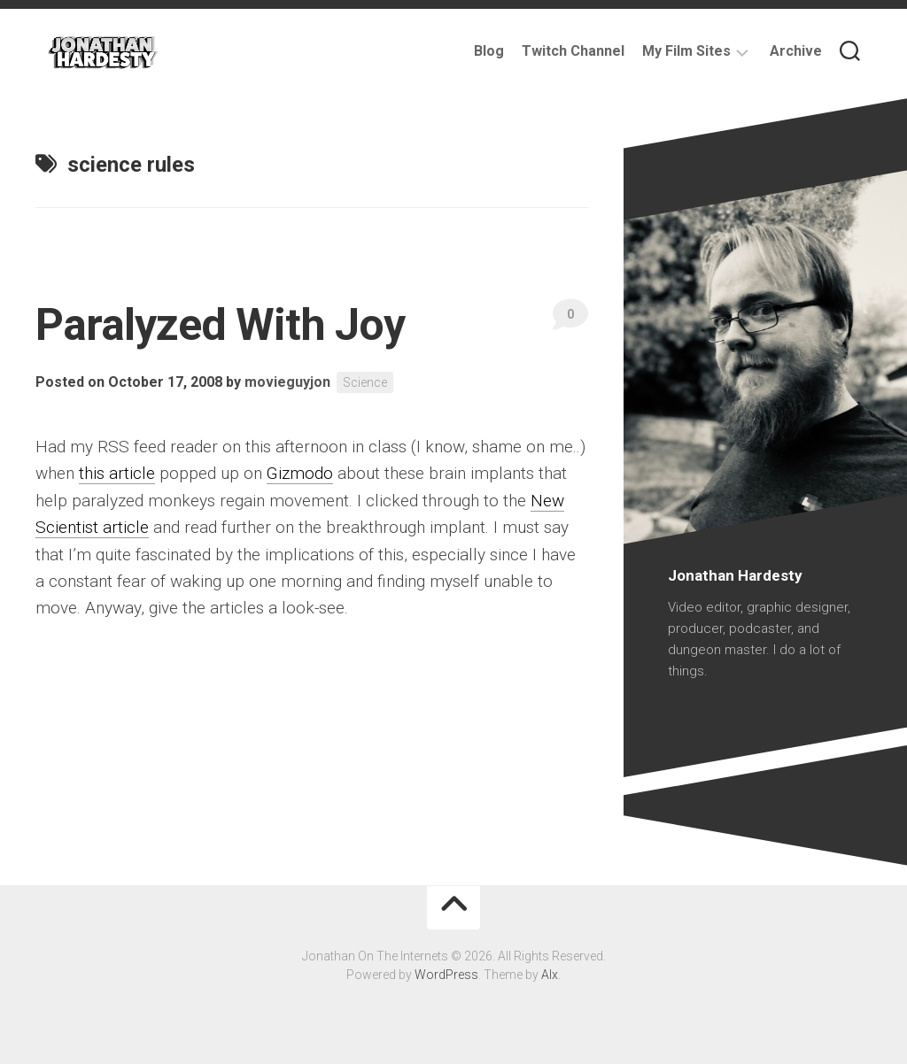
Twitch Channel (573, 50)
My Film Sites (686, 50)
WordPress (446, 975)
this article (117, 473)
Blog (489, 50)
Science (365, 382)
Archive (796, 50)
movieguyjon (287, 382)
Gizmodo (300, 473)
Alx (549, 975)
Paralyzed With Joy (220, 325)
